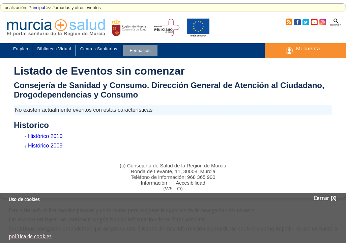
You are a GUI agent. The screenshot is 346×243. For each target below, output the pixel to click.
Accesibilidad (190, 183)
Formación (140, 50)
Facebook (296, 22)
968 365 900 (201, 177)
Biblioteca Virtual (54, 49)
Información (154, 183)
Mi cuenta (308, 48)
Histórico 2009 (45, 145)
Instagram (322, 22)
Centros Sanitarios (98, 49)
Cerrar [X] (325, 198)
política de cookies (30, 237)
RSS (289, 22)
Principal (37, 7)
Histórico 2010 (45, 136)
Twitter (305, 22)
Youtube (314, 22)
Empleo (20, 49)
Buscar (335, 25)
